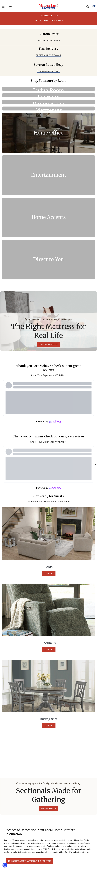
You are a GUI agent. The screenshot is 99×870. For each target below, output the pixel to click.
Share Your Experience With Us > (48, 268)
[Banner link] (48, 89)
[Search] (87, 6)
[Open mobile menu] (7, 6)
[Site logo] (48, 6)
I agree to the (26, 858)
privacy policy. (33, 858)
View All (48, 466)
